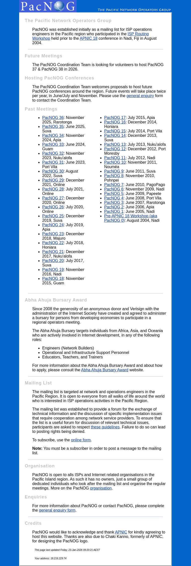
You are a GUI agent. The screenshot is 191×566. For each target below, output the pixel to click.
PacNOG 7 (113, 185)
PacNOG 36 (53, 117)
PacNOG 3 (113, 202)
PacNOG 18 (53, 278)
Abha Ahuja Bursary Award (104, 370)
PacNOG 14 (115, 135)
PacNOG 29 (53, 180)
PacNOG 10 (115, 162)
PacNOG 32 (53, 153)
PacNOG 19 (53, 269)
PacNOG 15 (115, 131)
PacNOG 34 (53, 135)
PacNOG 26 (53, 207)
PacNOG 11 (115, 158)
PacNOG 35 (53, 126)
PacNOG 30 (53, 171)
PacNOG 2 (113, 207)
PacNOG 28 (53, 189)
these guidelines (105, 427)
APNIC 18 (88, 38)
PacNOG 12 (115, 149)
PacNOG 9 (113, 171)
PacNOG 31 (53, 162)
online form (81, 440)
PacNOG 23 (53, 234)
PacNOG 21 (53, 252)
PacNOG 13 (115, 144)
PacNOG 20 (53, 261)
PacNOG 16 (115, 122)
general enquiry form (57, 510)
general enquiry (140, 96)
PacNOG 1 (113, 211)
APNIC (121, 532)
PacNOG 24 (53, 225)
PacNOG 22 (53, 243)
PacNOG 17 (115, 117)
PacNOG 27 (53, 198)
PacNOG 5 (113, 193)
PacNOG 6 (113, 189)
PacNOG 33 (53, 144)
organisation (101, 488)
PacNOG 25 (53, 216)
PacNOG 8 (113, 176)
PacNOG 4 (113, 198)
